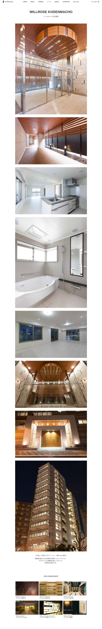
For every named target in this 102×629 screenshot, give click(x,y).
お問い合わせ (76, 1)
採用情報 (57, 1)
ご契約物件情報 (65, 1)
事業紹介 (33, 1)
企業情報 (25, 1)
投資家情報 (40, 1)
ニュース (49, 1)
